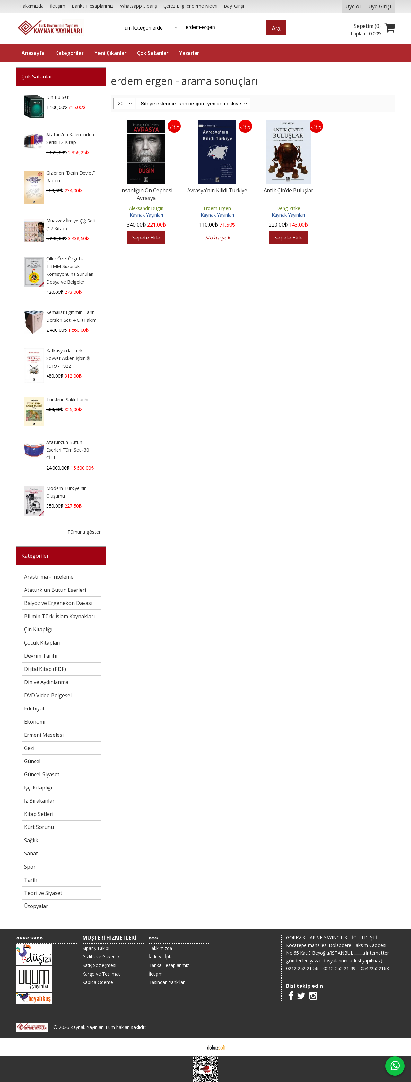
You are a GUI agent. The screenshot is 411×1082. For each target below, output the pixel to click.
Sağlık (31, 840)
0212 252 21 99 (339, 968)
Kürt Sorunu (39, 827)
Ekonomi (34, 721)
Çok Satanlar (37, 76)
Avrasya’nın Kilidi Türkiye (217, 190)
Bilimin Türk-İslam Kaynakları (59, 616)
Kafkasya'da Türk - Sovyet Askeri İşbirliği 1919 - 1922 (68, 358)
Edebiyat (34, 708)
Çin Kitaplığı (38, 629)
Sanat (31, 853)
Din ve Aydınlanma (46, 682)
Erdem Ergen (217, 208)
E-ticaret (195, 1046)
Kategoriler (35, 555)
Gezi (29, 748)
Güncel (32, 761)
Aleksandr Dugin (146, 208)
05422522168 (375, 968)
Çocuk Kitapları (42, 642)
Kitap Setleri (38, 813)
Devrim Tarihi (40, 655)
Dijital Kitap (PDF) (45, 668)
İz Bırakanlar (39, 800)
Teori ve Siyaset (43, 893)
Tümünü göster (84, 532)
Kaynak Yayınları (146, 215)
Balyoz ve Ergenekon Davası (58, 603)
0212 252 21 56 (302, 968)
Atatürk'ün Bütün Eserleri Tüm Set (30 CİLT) (67, 450)
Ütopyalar (36, 906)
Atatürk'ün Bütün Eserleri (55, 589)
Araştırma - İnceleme (49, 576)
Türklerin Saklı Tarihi (67, 399)
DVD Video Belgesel (48, 695)
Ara (276, 28)
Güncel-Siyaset (41, 774)
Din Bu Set (57, 97)
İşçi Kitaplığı (38, 787)
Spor (30, 866)
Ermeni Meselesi (44, 734)
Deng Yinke (288, 208)
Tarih (30, 879)
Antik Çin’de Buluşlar (288, 190)
